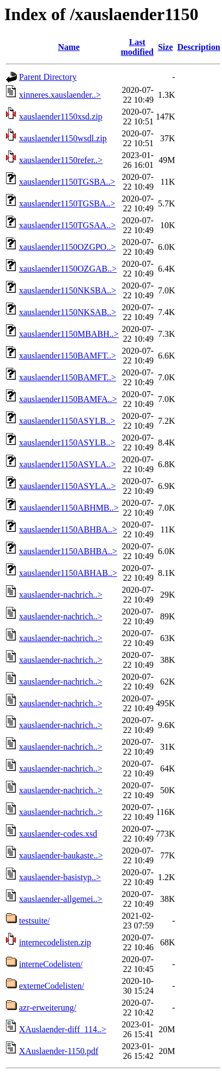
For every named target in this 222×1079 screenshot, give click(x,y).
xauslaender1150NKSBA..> (67, 290)
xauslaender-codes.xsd (58, 833)
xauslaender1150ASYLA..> (67, 464)
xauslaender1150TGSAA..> (67, 225)
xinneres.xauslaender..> (60, 94)
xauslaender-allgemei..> (61, 899)
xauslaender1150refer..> (61, 160)
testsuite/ (34, 920)
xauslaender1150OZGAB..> (68, 268)
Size (165, 47)
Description (198, 47)
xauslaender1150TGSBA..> (67, 181)
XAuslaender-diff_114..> (62, 1029)
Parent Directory (48, 76)
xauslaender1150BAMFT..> (67, 355)
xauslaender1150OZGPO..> (67, 247)
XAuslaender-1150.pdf (58, 1051)
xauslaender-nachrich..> (61, 594)
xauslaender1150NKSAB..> (67, 312)
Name (69, 47)
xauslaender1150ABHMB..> (69, 507)
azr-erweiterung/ (47, 1007)
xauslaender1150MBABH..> (69, 333)
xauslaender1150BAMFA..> (68, 399)
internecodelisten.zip (55, 942)
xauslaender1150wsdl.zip (63, 138)
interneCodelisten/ (51, 964)
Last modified (137, 47)
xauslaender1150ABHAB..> (68, 573)
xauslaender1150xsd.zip (61, 116)
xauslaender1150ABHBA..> (68, 529)
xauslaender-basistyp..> (60, 877)
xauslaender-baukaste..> (61, 855)
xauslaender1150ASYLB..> (67, 420)
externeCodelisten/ (51, 985)
